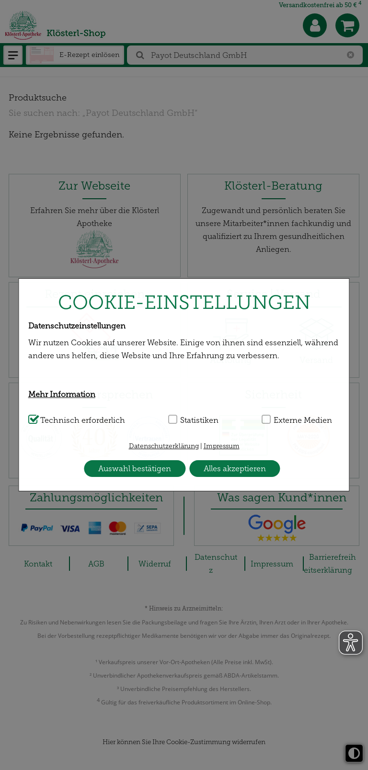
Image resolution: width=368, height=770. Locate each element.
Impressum (222, 446)
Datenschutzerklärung (164, 446)
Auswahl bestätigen (134, 468)
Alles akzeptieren (235, 468)
